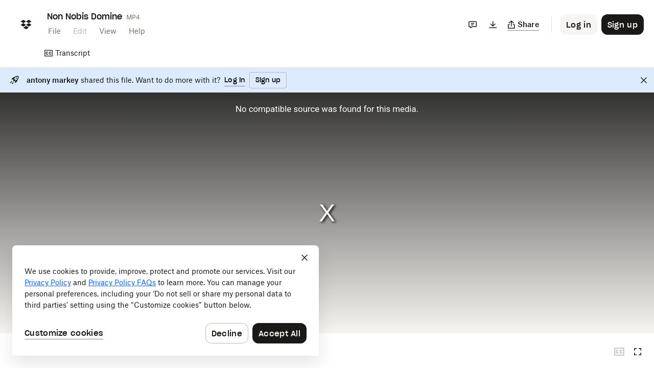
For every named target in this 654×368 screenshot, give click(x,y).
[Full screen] (637, 351)
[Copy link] (523, 24)
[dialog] (165, 300)
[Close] (644, 80)
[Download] (493, 24)
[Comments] (472, 24)
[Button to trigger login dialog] (578, 24)
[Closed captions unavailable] (619, 351)
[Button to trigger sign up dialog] (622, 24)
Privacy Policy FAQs (122, 282)
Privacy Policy (48, 282)
